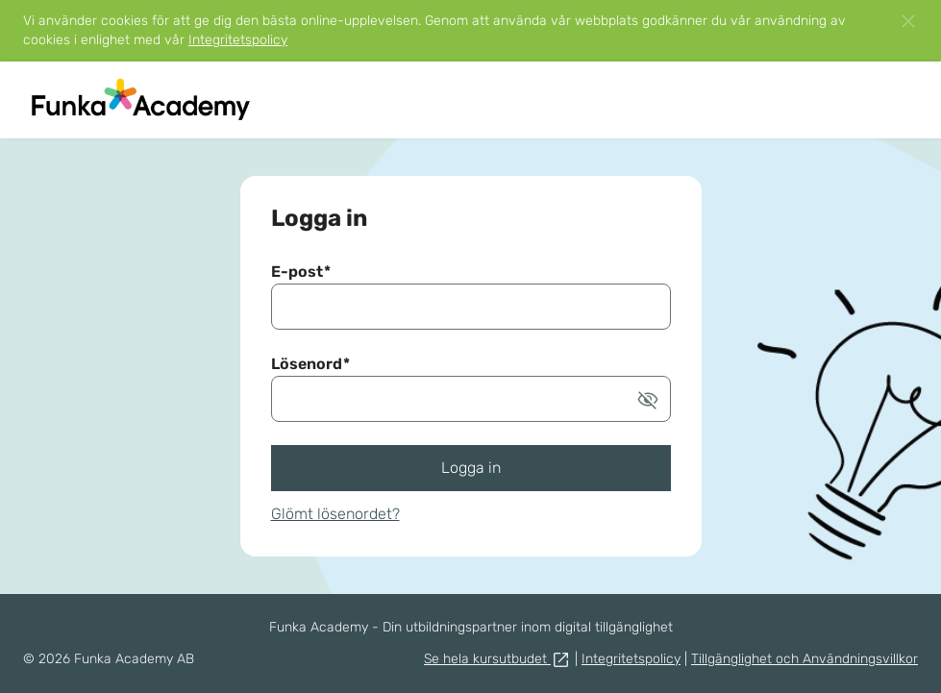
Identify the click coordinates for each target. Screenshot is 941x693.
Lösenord (310, 364)
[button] (908, 21)
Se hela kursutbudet (497, 659)
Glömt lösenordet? (335, 514)
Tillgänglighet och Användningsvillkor (804, 659)
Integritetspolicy (237, 40)
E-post (301, 271)
